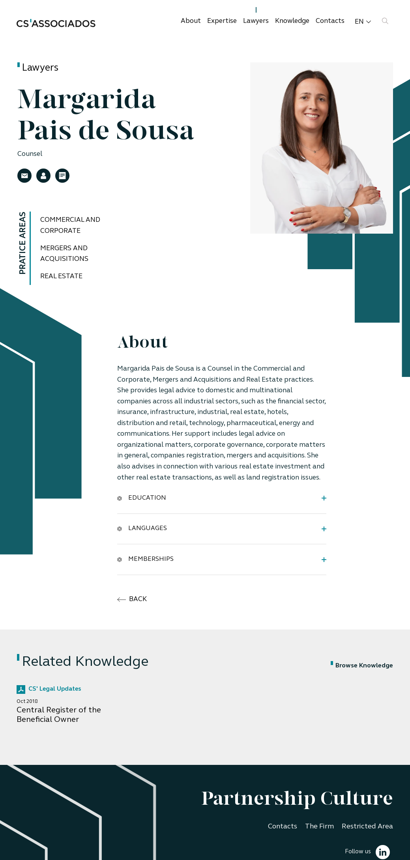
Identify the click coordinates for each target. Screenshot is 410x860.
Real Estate (61, 276)
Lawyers (256, 21)
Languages (142, 528)
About (191, 21)
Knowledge (292, 21)
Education (141, 498)
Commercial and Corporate (70, 225)
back (132, 599)
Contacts (330, 21)
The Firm (319, 826)
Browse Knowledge (362, 666)
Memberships (145, 559)
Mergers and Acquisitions (64, 254)
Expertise (222, 21)
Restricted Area (367, 826)
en (363, 21)
